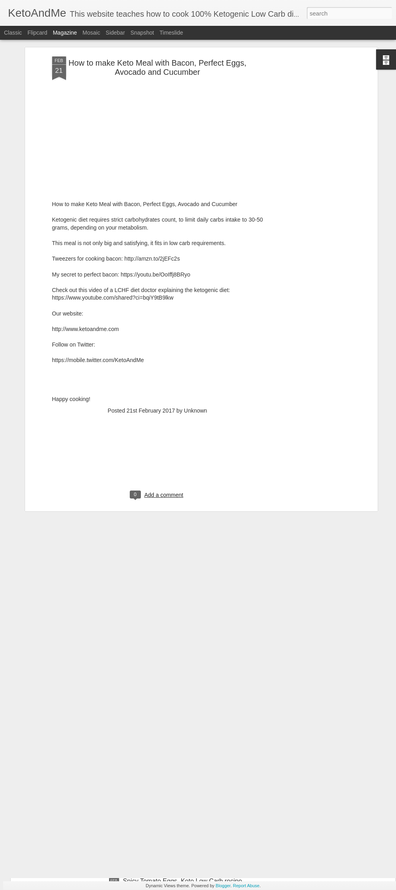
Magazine (65, 32)
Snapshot (142, 32)
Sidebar (115, 32)
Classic (13, 32)
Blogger (223, 885)
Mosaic (91, 32)
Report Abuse (246, 885)
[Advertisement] (307, 129)
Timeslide (171, 32)
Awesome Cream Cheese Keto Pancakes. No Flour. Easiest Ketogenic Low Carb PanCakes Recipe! (196, 794)
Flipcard (37, 32)
